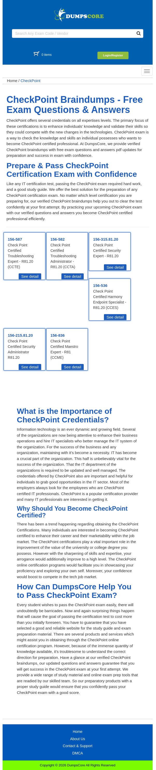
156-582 (58, 239)
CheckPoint (30, 80)
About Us (77, 739)
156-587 (15, 239)
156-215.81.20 (20, 335)
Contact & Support (77, 746)
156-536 (100, 285)
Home (12, 80)
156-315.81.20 (105, 239)
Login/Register (113, 55)
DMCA (77, 753)
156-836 (58, 335)
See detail (30, 276)
